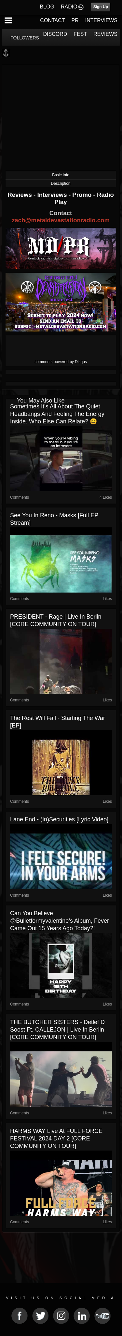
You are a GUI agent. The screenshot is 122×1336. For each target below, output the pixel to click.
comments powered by (60, 362)
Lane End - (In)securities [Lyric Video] (59, 819)
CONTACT (52, 20)
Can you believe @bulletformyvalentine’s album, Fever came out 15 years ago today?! (59, 921)
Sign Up (100, 7)
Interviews (52, 194)
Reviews (20, 194)
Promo (82, 194)
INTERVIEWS (101, 20)
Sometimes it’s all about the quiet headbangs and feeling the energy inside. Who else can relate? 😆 (57, 414)
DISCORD (55, 34)
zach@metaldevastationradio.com (61, 220)
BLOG (47, 6)
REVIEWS (105, 34)
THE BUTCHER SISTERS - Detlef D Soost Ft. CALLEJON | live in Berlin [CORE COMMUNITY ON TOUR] (57, 1029)
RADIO (69, 6)
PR (74, 20)
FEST (80, 34)
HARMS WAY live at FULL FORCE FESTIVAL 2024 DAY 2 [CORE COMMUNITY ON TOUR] (56, 1138)
